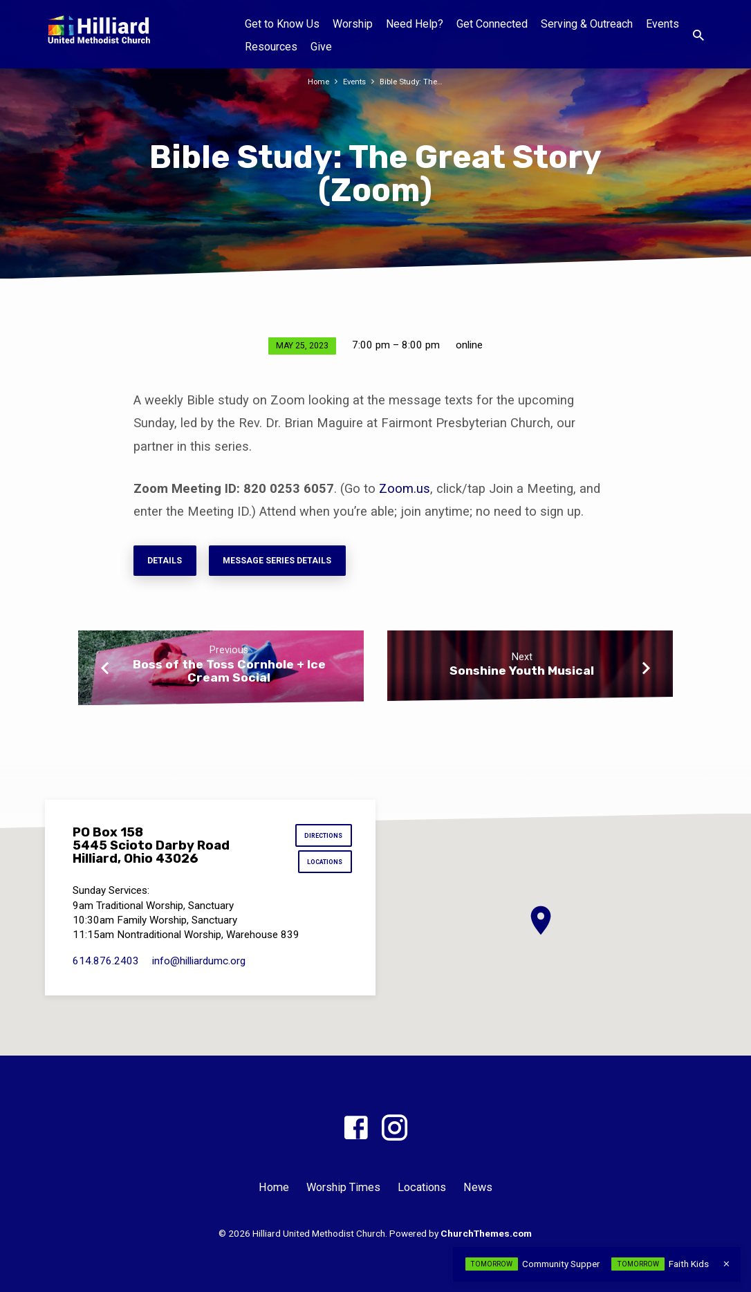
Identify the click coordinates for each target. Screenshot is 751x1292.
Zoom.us (404, 488)
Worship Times (343, 1188)
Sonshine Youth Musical (521, 675)
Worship (353, 23)
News (477, 1188)
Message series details (293, 562)
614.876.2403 (106, 967)
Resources (271, 46)
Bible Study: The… (414, 81)
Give (321, 46)
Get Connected (492, 23)
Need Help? (414, 23)
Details (168, 562)
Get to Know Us (282, 23)
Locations (321, 867)
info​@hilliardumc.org (198, 967)
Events (662, 23)
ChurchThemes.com (486, 1233)
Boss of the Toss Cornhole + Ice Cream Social (229, 675)
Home (315, 81)
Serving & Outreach (587, 23)
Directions (320, 837)
